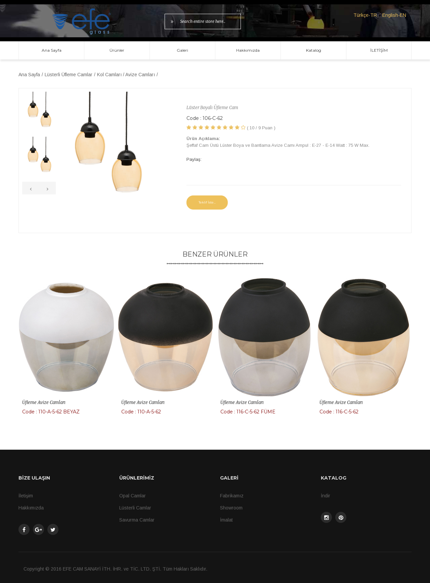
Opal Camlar (132, 495)
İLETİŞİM (379, 50)
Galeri (182, 50)
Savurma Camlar (137, 520)
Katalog (313, 50)
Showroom (231, 507)
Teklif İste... (207, 202)
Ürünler (117, 50)
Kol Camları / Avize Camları (126, 74)
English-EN (394, 15)
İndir (325, 495)
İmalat (226, 520)
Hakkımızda (248, 50)
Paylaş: (194, 159)
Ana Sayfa (51, 50)
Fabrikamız (232, 495)
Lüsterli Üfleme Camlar (68, 74)
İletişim (25, 495)
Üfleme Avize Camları (44, 402)
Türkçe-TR (365, 15)
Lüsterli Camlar (135, 507)
